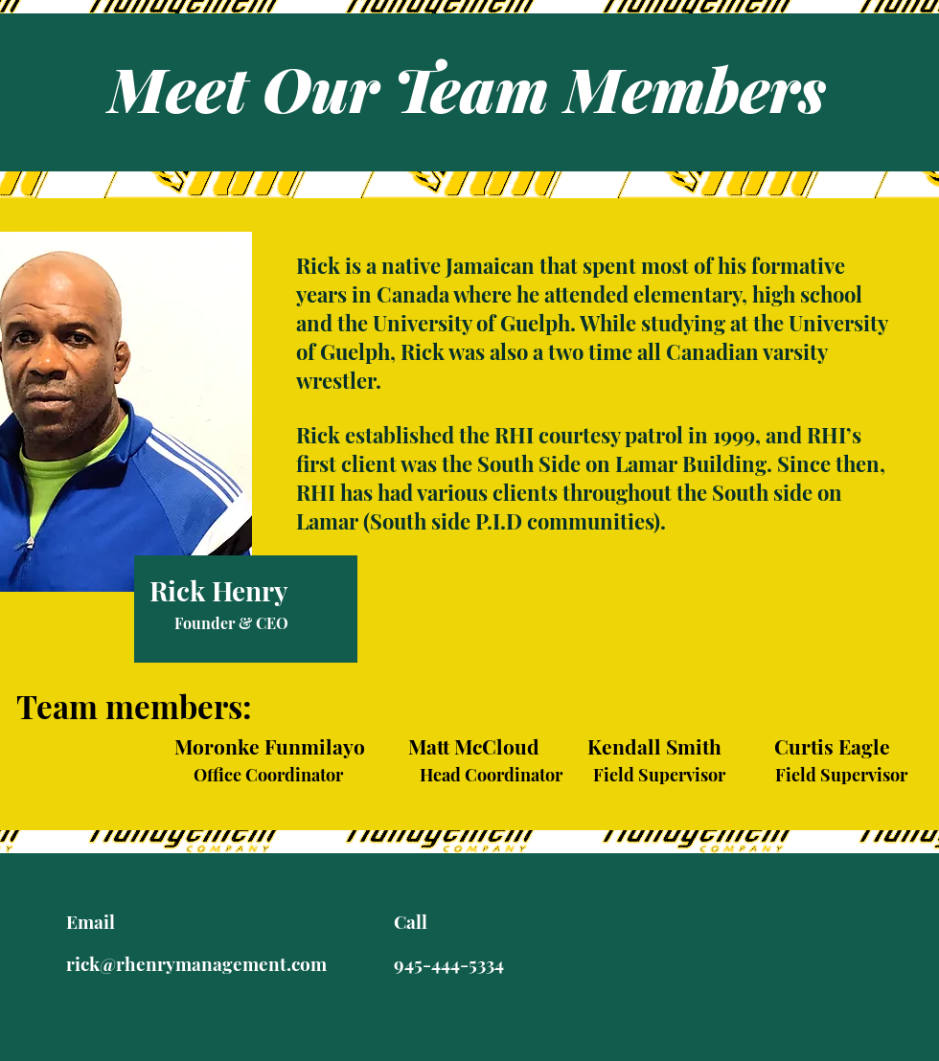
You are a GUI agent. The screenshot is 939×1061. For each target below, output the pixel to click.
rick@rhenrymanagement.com (196, 963)
